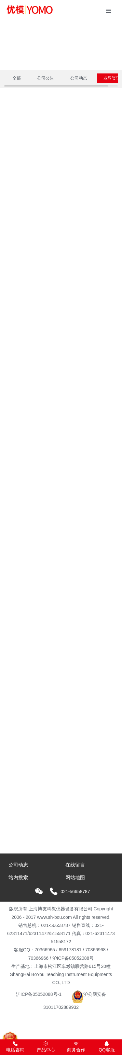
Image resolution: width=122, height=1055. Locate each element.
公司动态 (78, 78)
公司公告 (45, 78)
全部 (16, 78)
